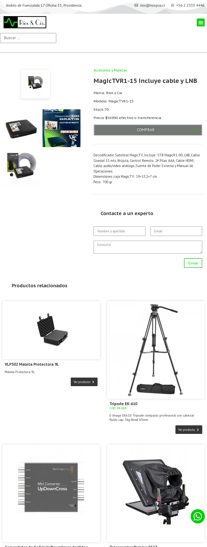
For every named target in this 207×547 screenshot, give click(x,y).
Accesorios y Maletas (110, 70)
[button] (201, 22)
